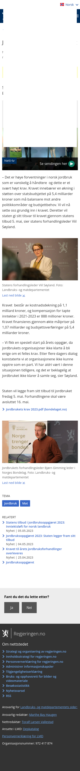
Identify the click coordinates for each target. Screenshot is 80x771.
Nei (29, 607)
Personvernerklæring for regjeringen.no (34, 662)
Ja (11, 607)
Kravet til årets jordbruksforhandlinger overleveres (34, 551)
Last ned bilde (12, 295)
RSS (8, 696)
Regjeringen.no (28, 633)
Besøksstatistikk (17, 686)
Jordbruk (10, 503)
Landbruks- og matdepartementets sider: (48, 707)
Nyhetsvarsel (15, 691)
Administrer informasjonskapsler (30, 666)
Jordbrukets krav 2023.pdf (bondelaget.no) (36, 409)
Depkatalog (31, 729)
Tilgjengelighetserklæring (24, 672)
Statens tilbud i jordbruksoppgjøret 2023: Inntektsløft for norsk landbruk (35, 524)
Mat (25, 503)
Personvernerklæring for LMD (22, 736)
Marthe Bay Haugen (43, 715)
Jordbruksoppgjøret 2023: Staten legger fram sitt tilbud (41, 538)
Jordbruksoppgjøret (20, 562)
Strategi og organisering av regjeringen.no (36, 651)
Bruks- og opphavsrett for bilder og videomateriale (31, 678)
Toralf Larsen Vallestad (37, 722)
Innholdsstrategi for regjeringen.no (31, 656)
